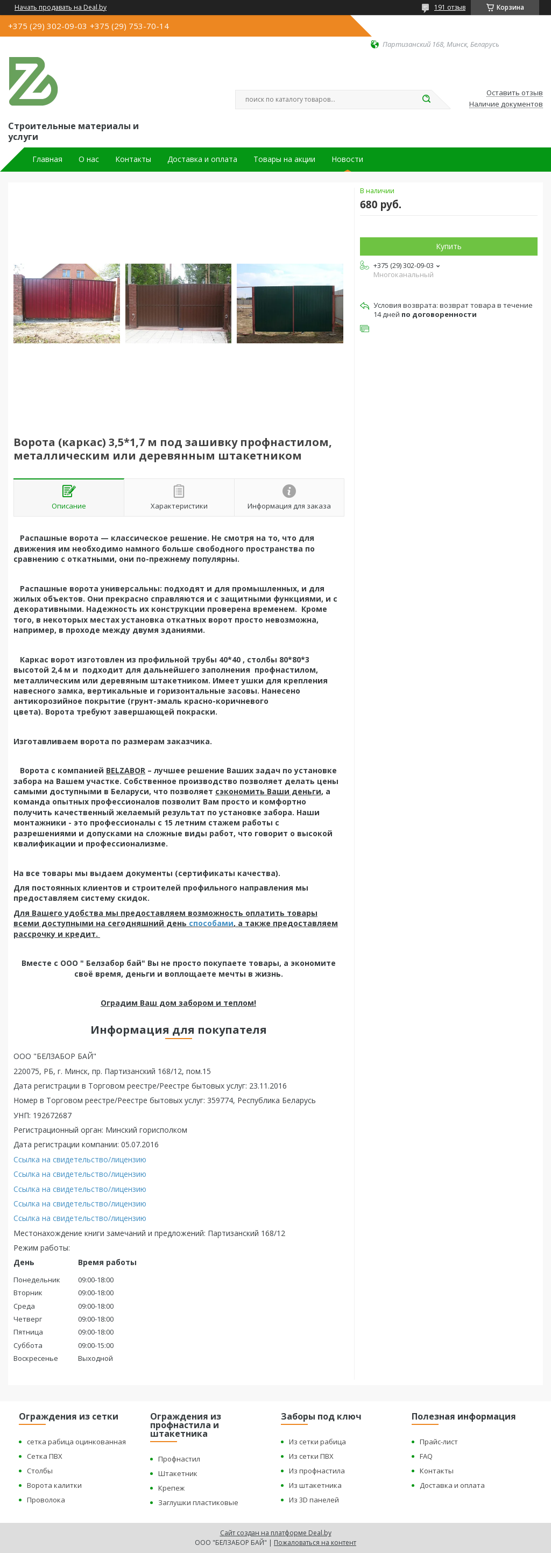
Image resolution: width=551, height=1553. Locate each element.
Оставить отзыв (514, 93)
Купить (449, 246)
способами (211, 923)
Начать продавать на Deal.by (61, 7)
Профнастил (179, 1459)
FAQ (426, 1456)
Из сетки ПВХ (311, 1456)
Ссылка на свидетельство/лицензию (79, 1159)
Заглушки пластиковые (198, 1502)
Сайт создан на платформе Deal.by (275, 1532)
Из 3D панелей (314, 1500)
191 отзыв (449, 7)
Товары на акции (284, 159)
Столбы (40, 1471)
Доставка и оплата (202, 159)
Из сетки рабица (317, 1441)
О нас (89, 159)
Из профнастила (317, 1471)
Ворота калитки (54, 1485)
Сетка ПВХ (44, 1456)
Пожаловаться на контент (315, 1542)
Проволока (46, 1500)
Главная (47, 159)
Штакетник (177, 1473)
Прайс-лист (439, 1441)
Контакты (133, 159)
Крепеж (171, 1488)
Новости (347, 159)
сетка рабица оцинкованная (76, 1441)
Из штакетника (315, 1485)
